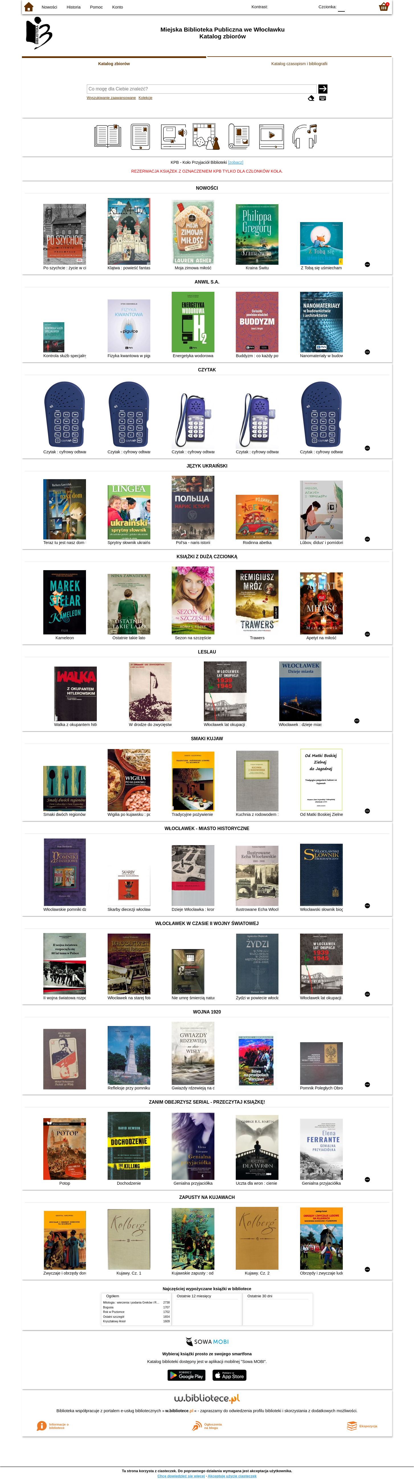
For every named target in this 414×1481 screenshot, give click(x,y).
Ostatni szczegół (113, 1316)
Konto (117, 7)
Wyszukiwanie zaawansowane (111, 98)
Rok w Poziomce (113, 1312)
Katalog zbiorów (114, 63)
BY (309, 6)
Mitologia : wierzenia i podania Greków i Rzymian (134, 1302)
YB (297, 6)
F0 (341, 6)
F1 (351, 6)
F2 (364, 6)
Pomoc (96, 7)
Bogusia (108, 1307)
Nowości (49, 7)
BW (286, 6)
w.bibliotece (179, 1410)
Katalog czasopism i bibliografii (299, 63)
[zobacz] (235, 162)
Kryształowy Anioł (114, 1321)
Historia (74, 7)
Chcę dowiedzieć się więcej (181, 1476)
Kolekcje (145, 98)
